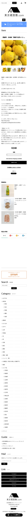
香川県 (6, 411)
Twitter (14, 476)
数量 (14, 152)
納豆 (4, 345)
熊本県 (6, 421)
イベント (5, 431)
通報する (14, 171)
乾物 (6, 303)
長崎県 (6, 417)
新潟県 (6, 386)
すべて (4, 235)
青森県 (6, 373)
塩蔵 (6, 316)
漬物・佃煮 (5, 355)
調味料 (4, 320)
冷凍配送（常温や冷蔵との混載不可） (11, 361)
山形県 (6, 379)
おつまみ (5, 323)
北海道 (6, 370)
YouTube (14, 485)
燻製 (6, 313)
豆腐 (4, 342)
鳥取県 (6, 405)
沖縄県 (6, 427)
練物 (4, 348)
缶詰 (6, 307)
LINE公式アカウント (14, 479)
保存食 (4, 301)
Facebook (14, 482)
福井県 (6, 389)
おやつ (4, 326)
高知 (6, 414)
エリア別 (5, 367)
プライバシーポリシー (8, 446)
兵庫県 (6, 398)
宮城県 (6, 376)
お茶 (4, 329)
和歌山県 (7, 395)
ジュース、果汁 (6, 358)
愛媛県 (6, 408)
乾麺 (6, 310)
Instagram (14, 473)
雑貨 (4, 364)
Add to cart (14, 162)
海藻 (4, 352)
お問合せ (5, 443)
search (14, 3)
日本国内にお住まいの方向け (14, 167)
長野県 (6, 383)
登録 (4, 463)
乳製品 (4, 333)
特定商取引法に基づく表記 (9, 448)
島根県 (6, 402)
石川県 (6, 392)
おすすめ (5, 298)
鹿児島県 (7, 424)
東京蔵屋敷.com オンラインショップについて (13, 441)
